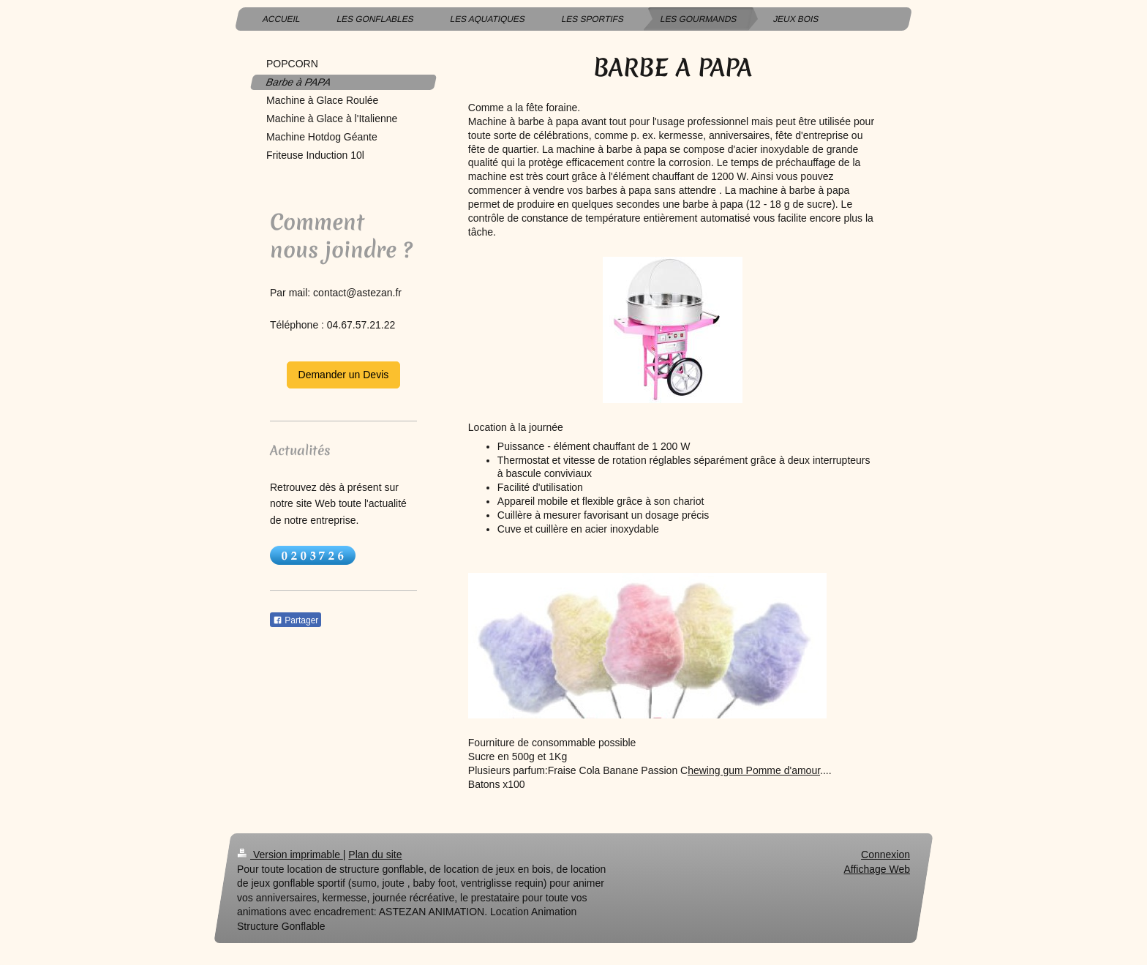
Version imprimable (290, 854)
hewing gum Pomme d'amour (754, 770)
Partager (295, 620)
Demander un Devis (343, 374)
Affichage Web (876, 869)
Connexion (885, 854)
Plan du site (375, 854)
